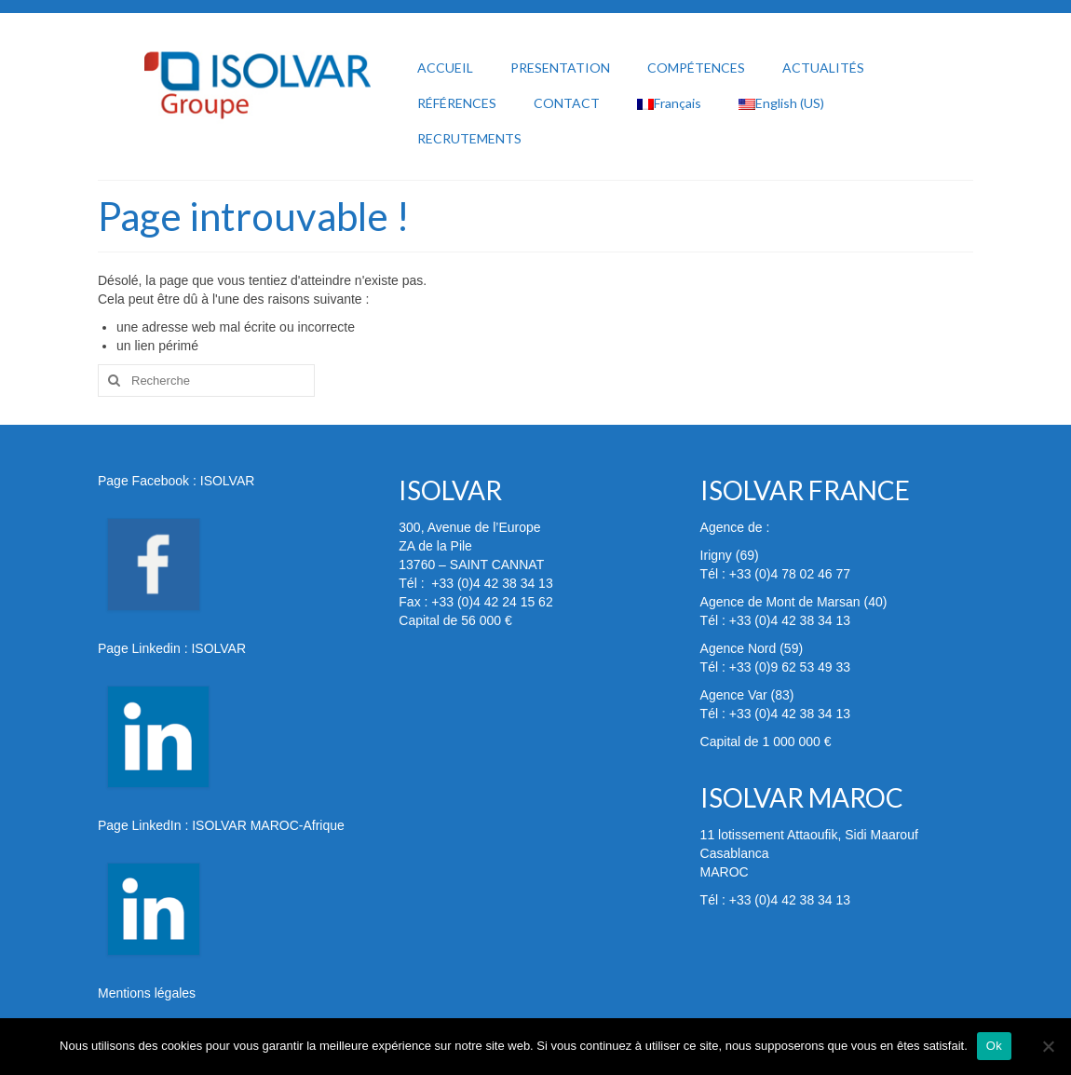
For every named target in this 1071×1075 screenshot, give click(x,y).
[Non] (1047, 1046)
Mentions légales (147, 993)
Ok (994, 1046)
